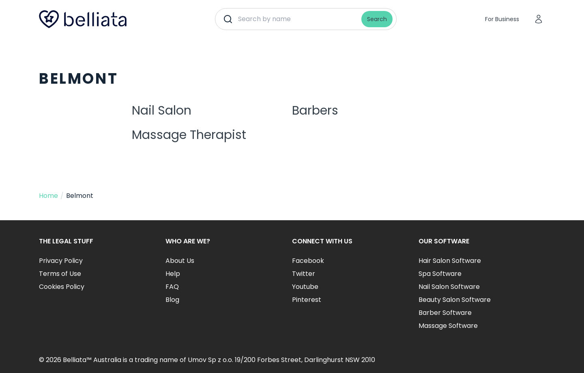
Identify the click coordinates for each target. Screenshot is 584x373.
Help (172, 273)
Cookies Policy (61, 286)
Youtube (305, 286)
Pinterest (306, 299)
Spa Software (440, 273)
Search (377, 19)
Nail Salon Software (449, 286)
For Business (502, 19)
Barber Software (445, 312)
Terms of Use (60, 273)
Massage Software (448, 325)
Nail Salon (161, 110)
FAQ (172, 286)
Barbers (315, 110)
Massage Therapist (189, 134)
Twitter (303, 273)
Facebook (308, 260)
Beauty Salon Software (455, 299)
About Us (179, 260)
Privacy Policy (61, 260)
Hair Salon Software (450, 260)
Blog (172, 299)
